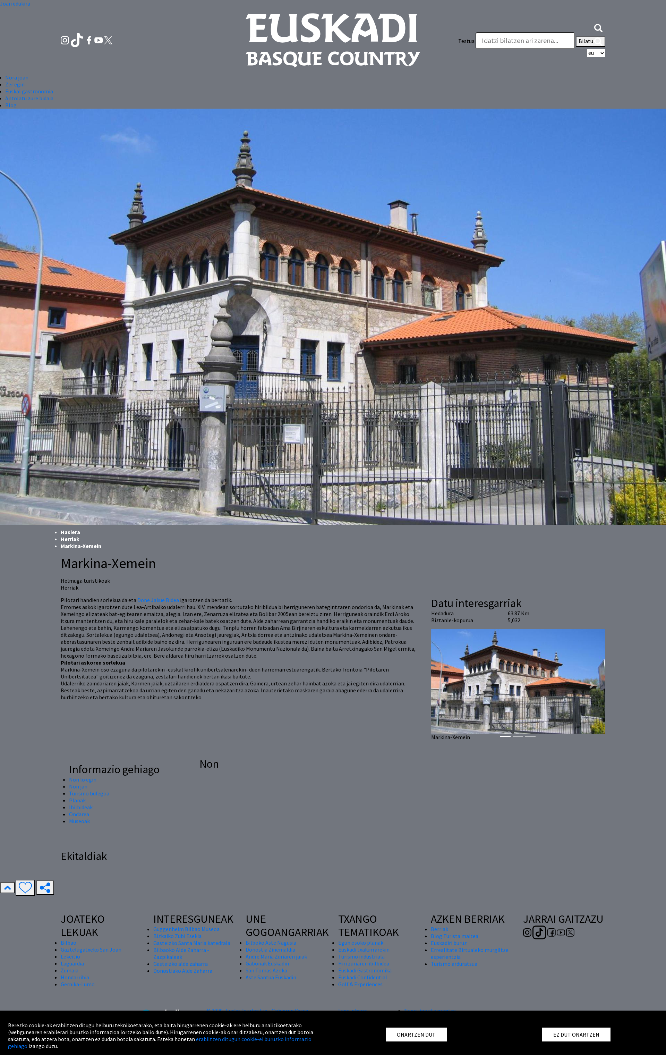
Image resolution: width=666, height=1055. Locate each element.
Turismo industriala (361, 956)
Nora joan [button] (16, 77)
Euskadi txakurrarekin (364, 949)
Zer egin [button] (15, 84)
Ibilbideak (81, 807)
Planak (77, 800)
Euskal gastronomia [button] (29, 91)
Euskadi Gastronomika (365, 970)
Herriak (70, 538)
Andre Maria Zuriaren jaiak (276, 956)
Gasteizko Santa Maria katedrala (191, 942)
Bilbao (68, 942)
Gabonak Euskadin (267, 963)
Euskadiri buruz (449, 942)
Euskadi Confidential (362, 977)
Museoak (79, 821)
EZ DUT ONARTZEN (576, 1034)
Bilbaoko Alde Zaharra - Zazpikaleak (181, 953)
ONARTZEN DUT (416, 1034)
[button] (598, 27)
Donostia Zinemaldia (270, 949)
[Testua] (525, 40)
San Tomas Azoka (266, 970)
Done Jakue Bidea (158, 600)
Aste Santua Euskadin (271, 977)
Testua (466, 40)
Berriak (439, 929)
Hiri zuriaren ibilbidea (363, 963)
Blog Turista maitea (454, 935)
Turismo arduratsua (454, 963)
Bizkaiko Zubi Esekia (177, 935)
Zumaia (69, 970)
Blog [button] (11, 105)
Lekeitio (70, 956)
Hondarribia (75, 977)
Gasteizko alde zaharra (180, 963)
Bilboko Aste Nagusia (271, 942)
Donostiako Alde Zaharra (182, 970)
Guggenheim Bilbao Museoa (186, 929)
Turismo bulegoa (89, 793)
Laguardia (72, 963)
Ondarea (79, 814)
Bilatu (591, 41)
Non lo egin (82, 779)
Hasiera (70, 532)
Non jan (78, 786)
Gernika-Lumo (78, 984)
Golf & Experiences (360, 984)
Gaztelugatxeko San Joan (91, 949)
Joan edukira (15, 3)
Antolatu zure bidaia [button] (29, 98)
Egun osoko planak (360, 942)
